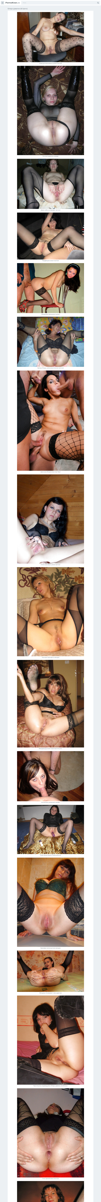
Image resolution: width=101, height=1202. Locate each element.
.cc (12, 3)
